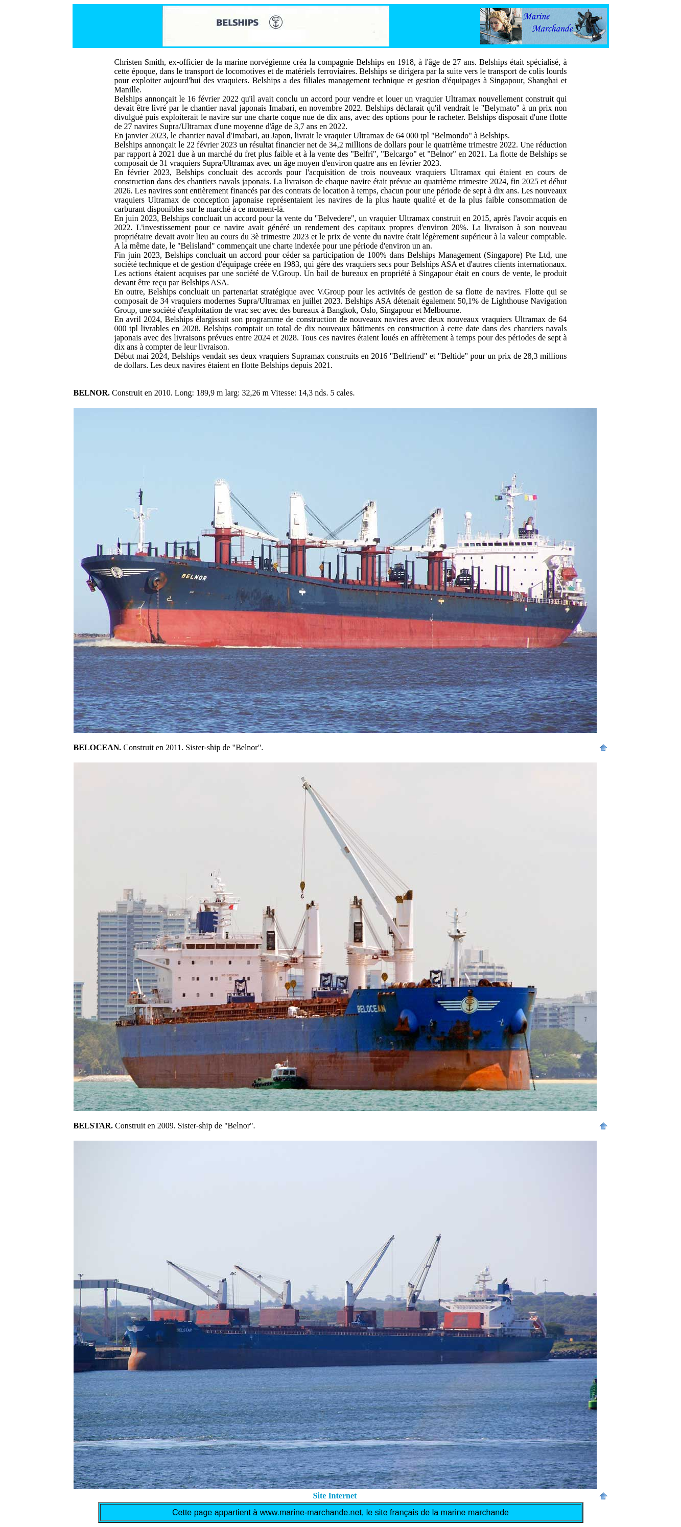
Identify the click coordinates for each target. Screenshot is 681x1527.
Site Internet (335, 1495)
